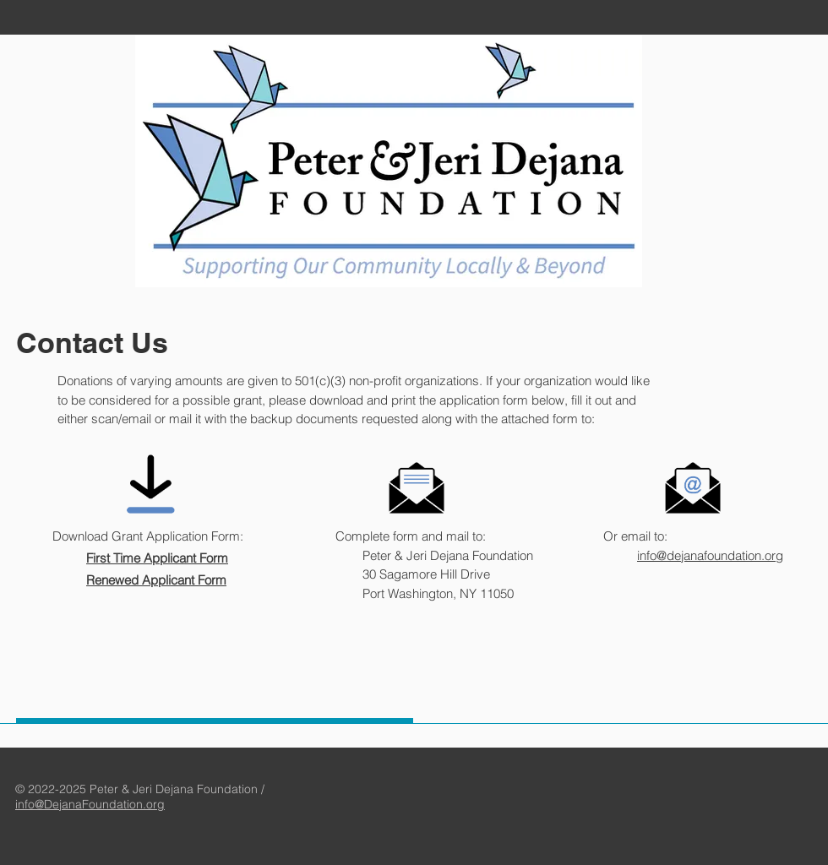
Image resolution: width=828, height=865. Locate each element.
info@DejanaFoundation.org (90, 804)
